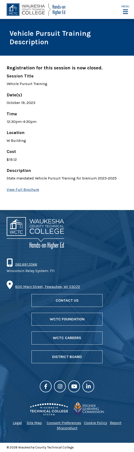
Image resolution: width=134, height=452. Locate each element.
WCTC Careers (67, 338)
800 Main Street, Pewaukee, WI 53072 (47, 286)
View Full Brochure (23, 189)
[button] (125, 9)
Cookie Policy (95, 423)
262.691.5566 (26, 264)
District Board (67, 356)
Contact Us (67, 300)
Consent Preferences (64, 423)
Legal (17, 423)
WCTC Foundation (67, 319)
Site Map (34, 423)
